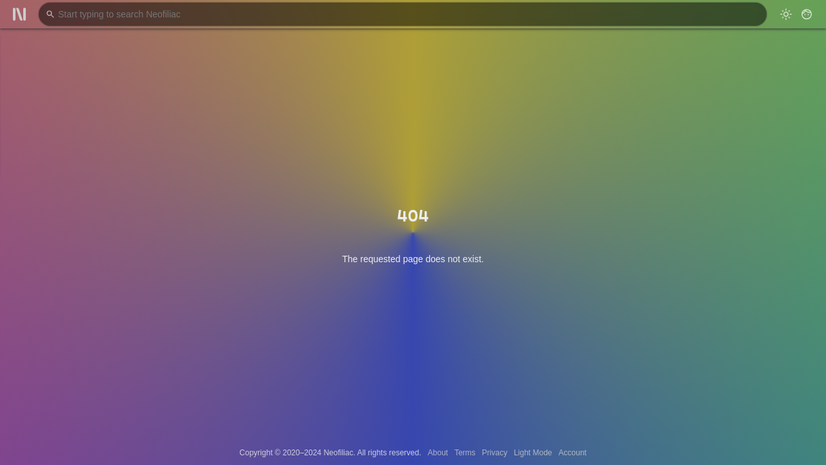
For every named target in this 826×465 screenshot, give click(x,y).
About (438, 452)
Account (573, 452)
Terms (465, 452)
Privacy (494, 452)
